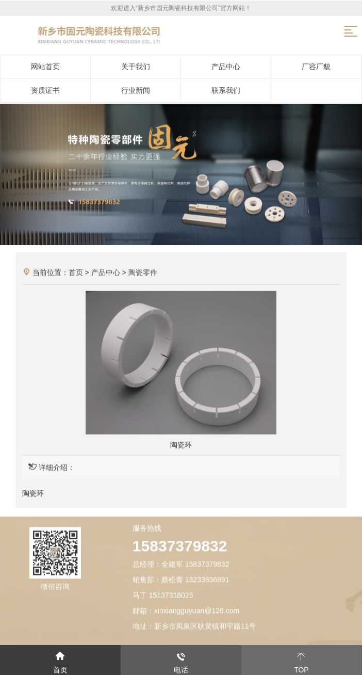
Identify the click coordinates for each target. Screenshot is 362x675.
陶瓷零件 (142, 273)
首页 (76, 273)
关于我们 (135, 66)
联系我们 (225, 90)
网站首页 (45, 66)
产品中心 (225, 66)
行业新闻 (135, 90)
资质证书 (45, 90)
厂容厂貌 (316, 66)
